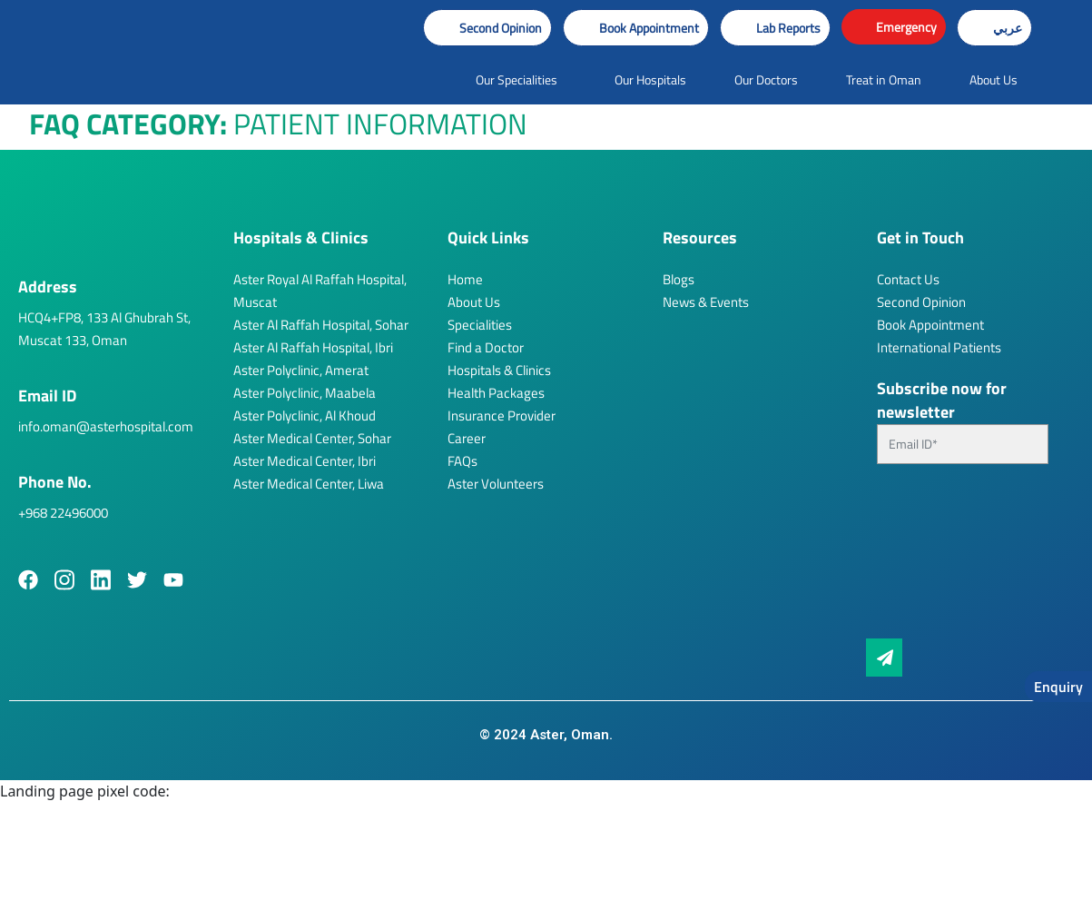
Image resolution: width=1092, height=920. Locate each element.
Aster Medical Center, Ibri (304, 460)
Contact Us (908, 279)
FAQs (462, 460)
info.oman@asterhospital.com (105, 426)
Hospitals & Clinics (499, 370)
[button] (636, 27)
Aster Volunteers (496, 483)
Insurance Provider (502, 415)
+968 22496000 (63, 512)
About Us (474, 302)
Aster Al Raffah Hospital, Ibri (313, 347)
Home (465, 279)
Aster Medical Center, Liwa (308, 483)
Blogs (678, 279)
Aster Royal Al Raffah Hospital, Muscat (320, 290)
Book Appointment (930, 324)
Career (467, 438)
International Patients (939, 347)
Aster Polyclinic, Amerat (301, 370)
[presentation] (951, 558)
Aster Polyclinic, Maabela (304, 392)
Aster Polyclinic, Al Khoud (304, 415)
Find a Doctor (486, 347)
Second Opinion (921, 302)
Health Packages (496, 392)
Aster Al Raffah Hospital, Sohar (320, 324)
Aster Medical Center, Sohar (312, 438)
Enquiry (1058, 686)
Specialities (480, 324)
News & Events (706, 302)
